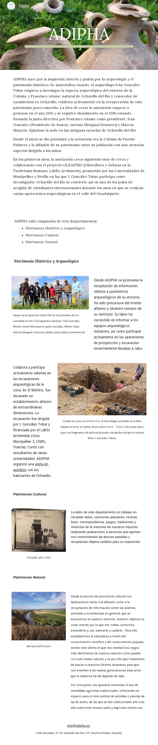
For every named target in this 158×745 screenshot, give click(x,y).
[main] (79, 35)
